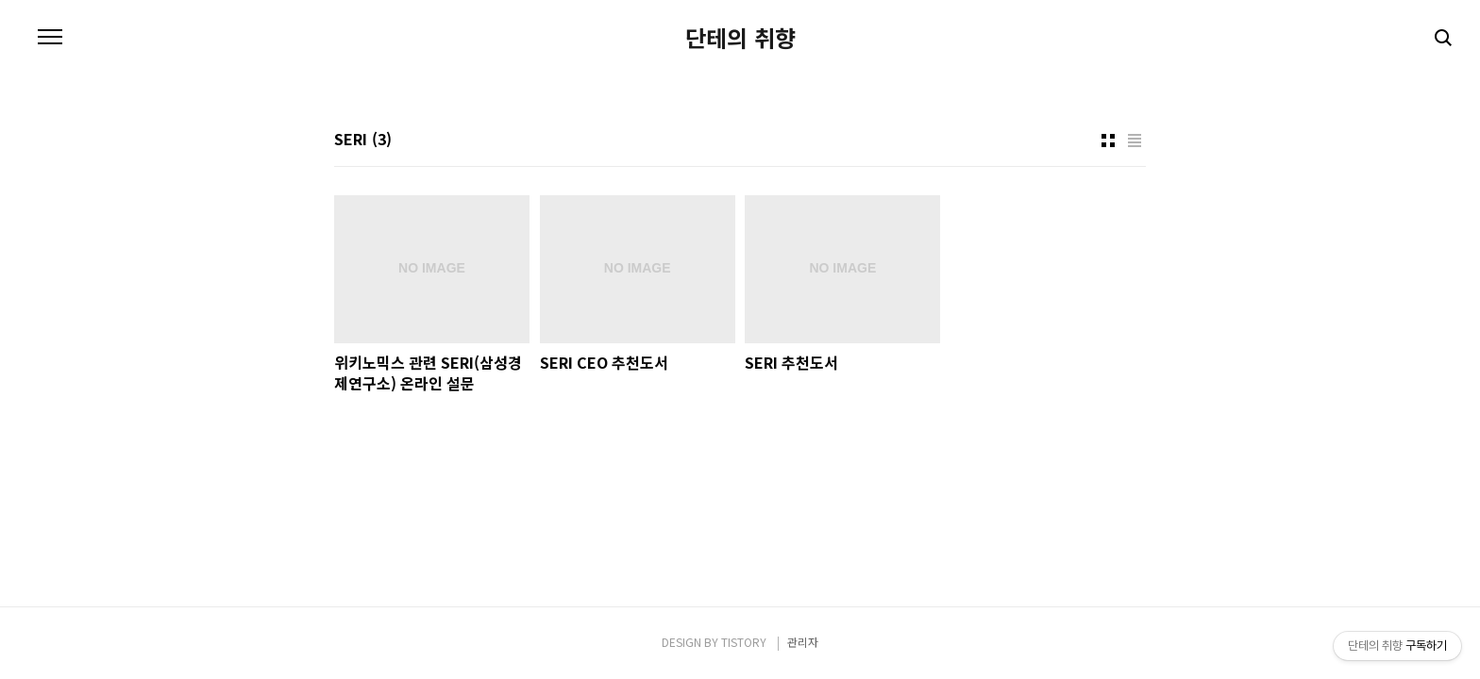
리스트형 (1134, 140)
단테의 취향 (740, 37)
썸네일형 (1108, 140)
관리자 (802, 642)
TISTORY (743, 642)
